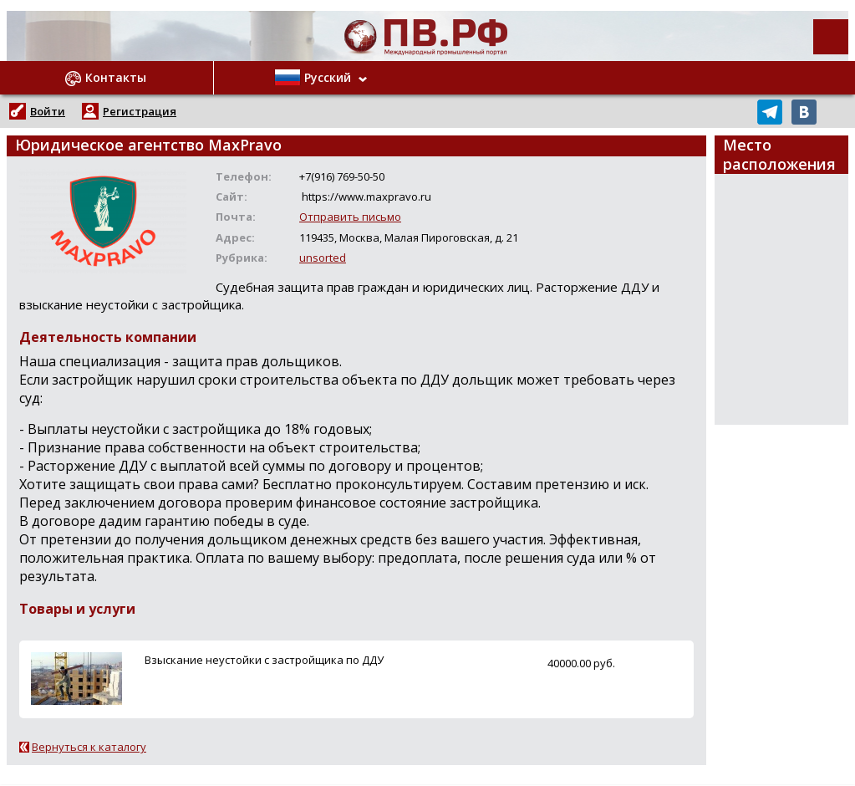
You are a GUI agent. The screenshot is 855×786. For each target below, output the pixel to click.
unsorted (322, 257)
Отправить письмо (350, 216)
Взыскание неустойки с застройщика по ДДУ (264, 659)
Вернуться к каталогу (89, 746)
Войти (47, 111)
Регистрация (139, 111)
